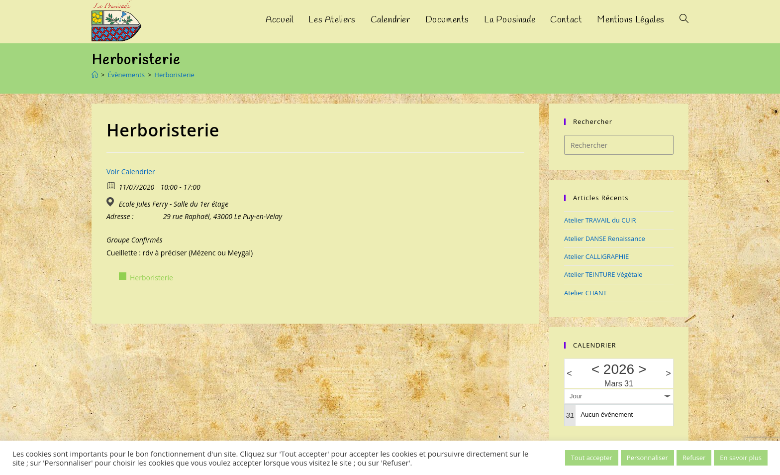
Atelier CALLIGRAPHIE (596, 256)
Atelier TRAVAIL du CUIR (600, 220)
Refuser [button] (693, 457)
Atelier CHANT (585, 292)
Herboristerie (174, 74)
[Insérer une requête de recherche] (619, 145)
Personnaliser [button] (647, 457)
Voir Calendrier (130, 171)
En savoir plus (741, 457)
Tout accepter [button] (591, 457)
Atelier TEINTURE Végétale (603, 274)
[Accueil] (95, 74)
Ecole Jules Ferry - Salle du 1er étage (173, 204)
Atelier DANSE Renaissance (604, 238)
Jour (576, 396)
